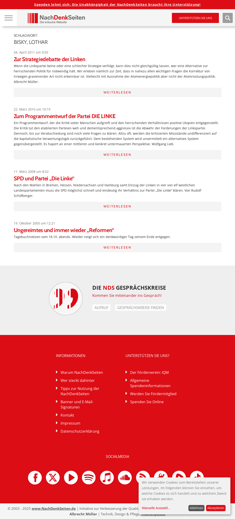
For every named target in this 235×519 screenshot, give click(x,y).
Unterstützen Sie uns (195, 18)
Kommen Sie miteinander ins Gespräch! (127, 295)
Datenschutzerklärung (80, 431)
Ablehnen (196, 508)
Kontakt (67, 415)
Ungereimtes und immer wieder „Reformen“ (64, 230)
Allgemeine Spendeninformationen (150, 383)
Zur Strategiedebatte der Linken (49, 59)
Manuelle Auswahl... (156, 508)
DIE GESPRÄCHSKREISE (129, 287)
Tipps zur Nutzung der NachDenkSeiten (80, 391)
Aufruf (101, 307)
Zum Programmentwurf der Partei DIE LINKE (65, 116)
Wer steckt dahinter (78, 380)
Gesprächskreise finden (140, 307)
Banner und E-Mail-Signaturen (77, 404)
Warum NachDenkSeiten (82, 372)
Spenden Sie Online (147, 401)
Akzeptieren (215, 508)
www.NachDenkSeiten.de (54, 508)
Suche (228, 18)
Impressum (70, 423)
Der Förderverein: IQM (149, 372)
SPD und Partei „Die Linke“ (44, 178)
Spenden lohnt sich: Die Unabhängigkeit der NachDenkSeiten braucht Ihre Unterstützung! (117, 4)
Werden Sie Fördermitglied (153, 393)
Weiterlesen (117, 92)
